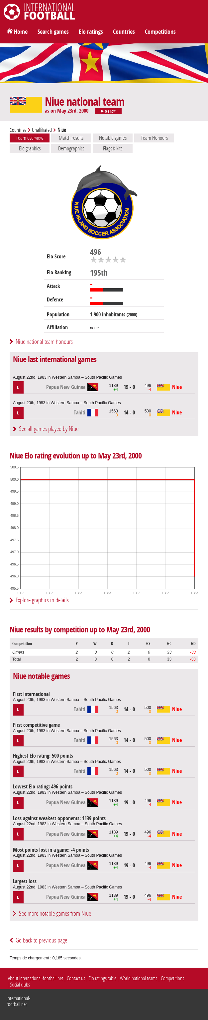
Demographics (71, 148)
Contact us (76, 978)
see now (108, 111)
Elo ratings (91, 31)
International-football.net (18, 1001)
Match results (71, 137)
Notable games (113, 137)
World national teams (138, 978)
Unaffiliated (42, 130)
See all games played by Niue (48, 429)
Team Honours (154, 137)
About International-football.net (35, 978)
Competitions (160, 31)
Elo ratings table (102, 978)
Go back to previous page (41, 940)
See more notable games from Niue (55, 913)
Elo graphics (30, 148)
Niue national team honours (44, 342)
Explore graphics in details (42, 600)
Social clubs (20, 985)
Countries (124, 31)
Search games (53, 31)
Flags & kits (112, 148)
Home (21, 31)
